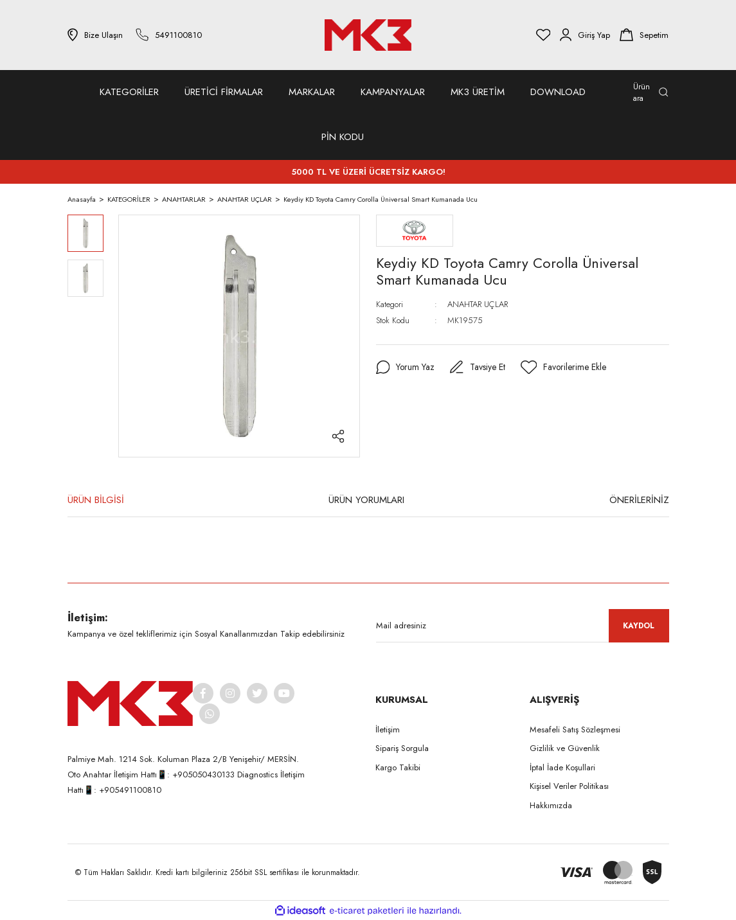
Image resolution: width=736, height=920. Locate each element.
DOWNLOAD (558, 92)
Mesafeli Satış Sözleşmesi (575, 729)
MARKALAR (312, 92)
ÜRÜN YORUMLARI (366, 500)
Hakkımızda (551, 805)
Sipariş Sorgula (402, 748)
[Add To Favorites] (564, 367)
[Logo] (368, 35)
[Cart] (644, 34)
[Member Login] (585, 34)
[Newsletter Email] (522, 625)
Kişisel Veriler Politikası (569, 786)
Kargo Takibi (397, 767)
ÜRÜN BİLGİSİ (95, 500)
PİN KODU (342, 137)
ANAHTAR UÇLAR (477, 304)
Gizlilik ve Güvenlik (565, 748)
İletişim (387, 729)
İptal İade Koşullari (562, 767)
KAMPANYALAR (393, 92)
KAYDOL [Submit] (638, 626)
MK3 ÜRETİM (478, 92)
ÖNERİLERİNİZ (639, 500)
